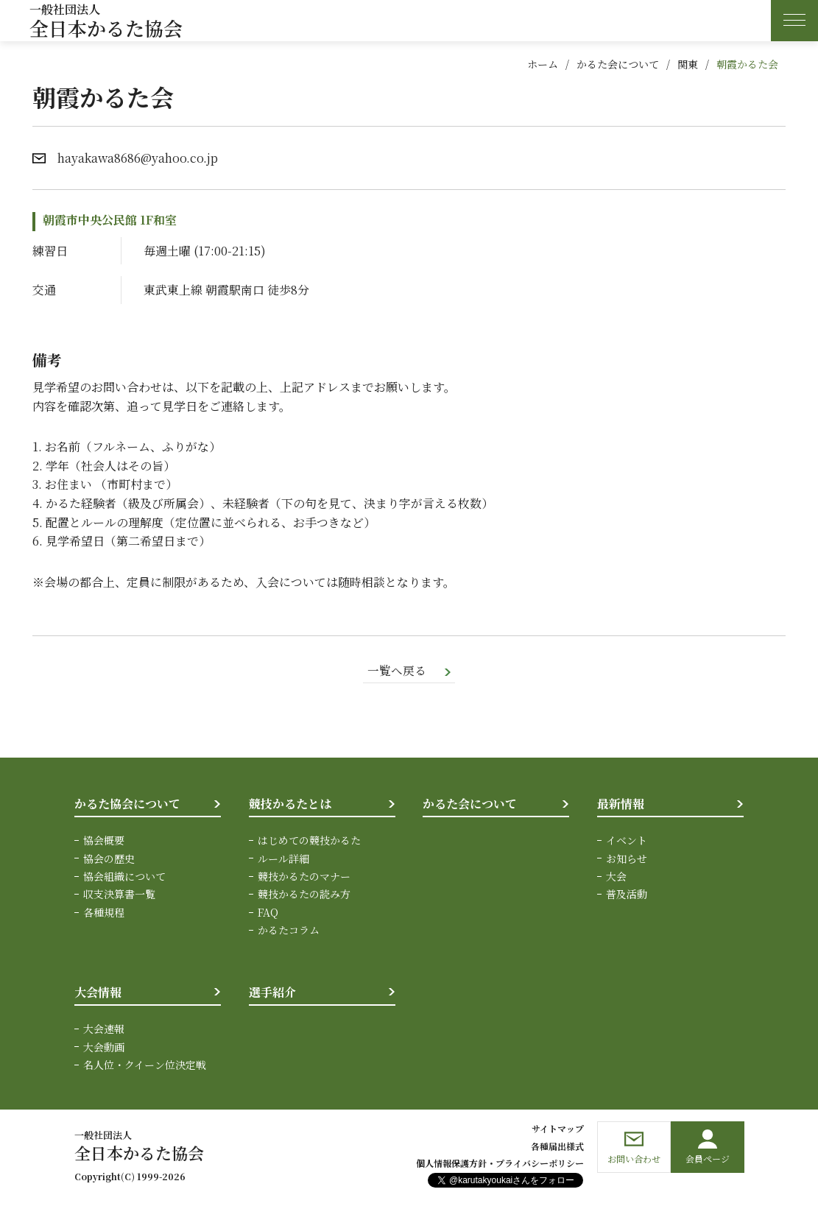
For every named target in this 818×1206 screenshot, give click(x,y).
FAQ (268, 913)
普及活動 (626, 894)
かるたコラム (289, 930)
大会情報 (97, 992)
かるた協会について (127, 803)
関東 (687, 64)
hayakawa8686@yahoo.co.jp (137, 157)
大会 (616, 877)
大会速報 (103, 1029)
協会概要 (103, 840)
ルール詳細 (283, 858)
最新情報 (620, 803)
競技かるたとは (290, 803)
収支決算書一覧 (119, 894)
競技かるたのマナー (304, 877)
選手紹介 (272, 992)
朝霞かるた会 (747, 64)
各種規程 (103, 913)
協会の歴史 (109, 858)
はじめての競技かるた (309, 840)
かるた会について (618, 64)
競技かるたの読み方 (304, 894)
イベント (626, 840)
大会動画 (103, 1047)
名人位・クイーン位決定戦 (144, 1065)
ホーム (542, 64)
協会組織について (124, 877)
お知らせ (626, 858)
